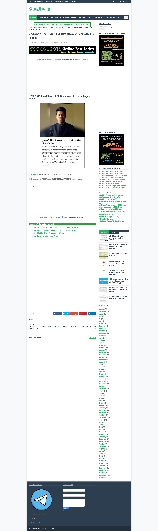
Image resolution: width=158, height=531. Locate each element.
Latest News (43, 18)
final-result (46, 27)
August (101, 314)
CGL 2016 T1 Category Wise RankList (111, 195)
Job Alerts (54, 18)
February (102, 348)
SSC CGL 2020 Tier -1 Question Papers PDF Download (116, 264)
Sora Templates (39, 528)
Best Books (97, 18)
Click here (32, 179)
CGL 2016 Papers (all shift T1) (108, 199)
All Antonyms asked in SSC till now (110, 207)
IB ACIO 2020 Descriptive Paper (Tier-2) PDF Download (118, 246)
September (102, 311)
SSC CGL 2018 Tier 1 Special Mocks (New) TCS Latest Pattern (56, 227)
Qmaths (35, 523)
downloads (37, 27)
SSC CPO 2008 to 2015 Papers (109, 183)
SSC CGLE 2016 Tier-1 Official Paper (111, 171)
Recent (114, 232)
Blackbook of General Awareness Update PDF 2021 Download (117, 238)
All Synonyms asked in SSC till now (110, 209)
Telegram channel (112, 18)
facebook (91, 337)
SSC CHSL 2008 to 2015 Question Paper (112, 179)
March (101, 323)
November (102, 328)
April (100, 321)
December (102, 326)
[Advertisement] (92, 9)
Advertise (73, 1)
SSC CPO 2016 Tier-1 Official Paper (110, 181)
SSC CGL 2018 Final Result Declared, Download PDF (118, 297)
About (31, 1)
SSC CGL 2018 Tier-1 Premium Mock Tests (49, 233)
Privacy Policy (39, 1)
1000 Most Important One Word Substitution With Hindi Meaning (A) (118, 281)
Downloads (64, 18)
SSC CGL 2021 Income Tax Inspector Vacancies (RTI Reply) (118, 289)
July (100, 316)
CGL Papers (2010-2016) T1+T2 (109, 197)
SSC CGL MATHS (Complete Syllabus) (111, 217)
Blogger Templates (50, 528)
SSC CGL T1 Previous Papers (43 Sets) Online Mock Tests (55, 230)
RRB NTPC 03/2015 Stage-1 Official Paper (112, 186)
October (101, 331)
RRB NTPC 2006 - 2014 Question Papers (112, 188)
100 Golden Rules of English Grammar (111, 221)
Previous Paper (84, 18)
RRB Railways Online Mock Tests (46, 236)
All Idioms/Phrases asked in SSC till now (112, 205)
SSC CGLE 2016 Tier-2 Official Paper (111, 173)
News (52, 27)
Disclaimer (48, 1)
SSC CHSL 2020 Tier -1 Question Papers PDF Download (116, 272)
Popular (104, 232)
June (100, 340)
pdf (57, 27)
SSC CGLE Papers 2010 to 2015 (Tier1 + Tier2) (114, 175)
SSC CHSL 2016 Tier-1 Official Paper (111, 177)
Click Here (32, 174)
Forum (73, 18)
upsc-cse (63, 27)
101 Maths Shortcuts (106, 219)
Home (34, 18)
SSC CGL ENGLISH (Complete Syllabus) (112, 215)
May (100, 319)
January (102, 309)
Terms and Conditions (61, 1)
